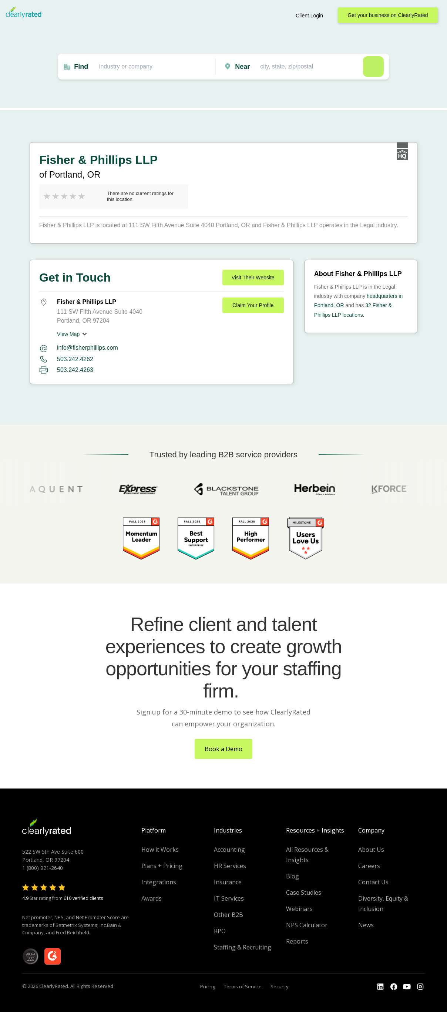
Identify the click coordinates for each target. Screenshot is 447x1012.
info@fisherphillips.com (87, 347)
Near (242, 66)
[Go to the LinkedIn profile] (380, 986)
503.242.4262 (75, 359)
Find (81, 66)
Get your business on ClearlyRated (387, 15)
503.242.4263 (75, 370)
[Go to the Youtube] (393, 986)
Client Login (309, 16)
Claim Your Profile (252, 305)
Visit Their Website (253, 277)
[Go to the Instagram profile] (420, 986)
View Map (68, 334)
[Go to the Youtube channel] (407, 986)
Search (373, 66)
